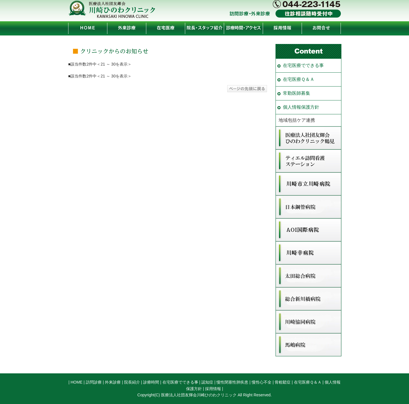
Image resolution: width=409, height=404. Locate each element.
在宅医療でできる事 (303, 65)
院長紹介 (132, 382)
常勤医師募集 (296, 93)
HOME (76, 382)
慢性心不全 (262, 382)
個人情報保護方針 (301, 107)
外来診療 (113, 382)
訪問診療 (94, 382)
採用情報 (213, 388)
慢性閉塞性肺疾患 (232, 382)
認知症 (207, 382)
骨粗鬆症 (283, 382)
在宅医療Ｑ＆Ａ (298, 79)
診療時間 (151, 382)
